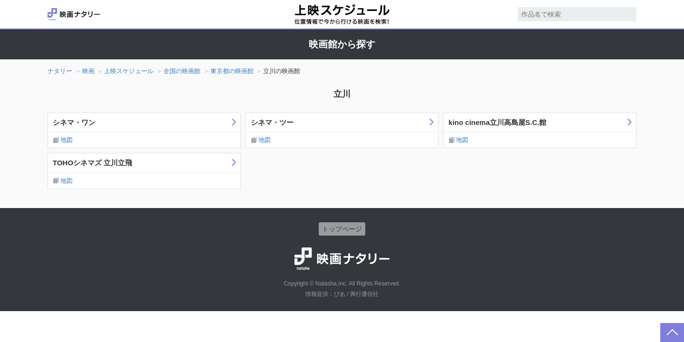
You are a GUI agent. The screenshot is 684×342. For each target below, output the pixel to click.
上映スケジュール (128, 71)
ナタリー (60, 71)
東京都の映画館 (232, 71)
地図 (66, 139)
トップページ (342, 229)
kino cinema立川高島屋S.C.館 (497, 122)
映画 (88, 71)
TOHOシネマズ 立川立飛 (92, 163)
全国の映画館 (181, 71)
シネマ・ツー (272, 122)
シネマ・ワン (74, 122)
